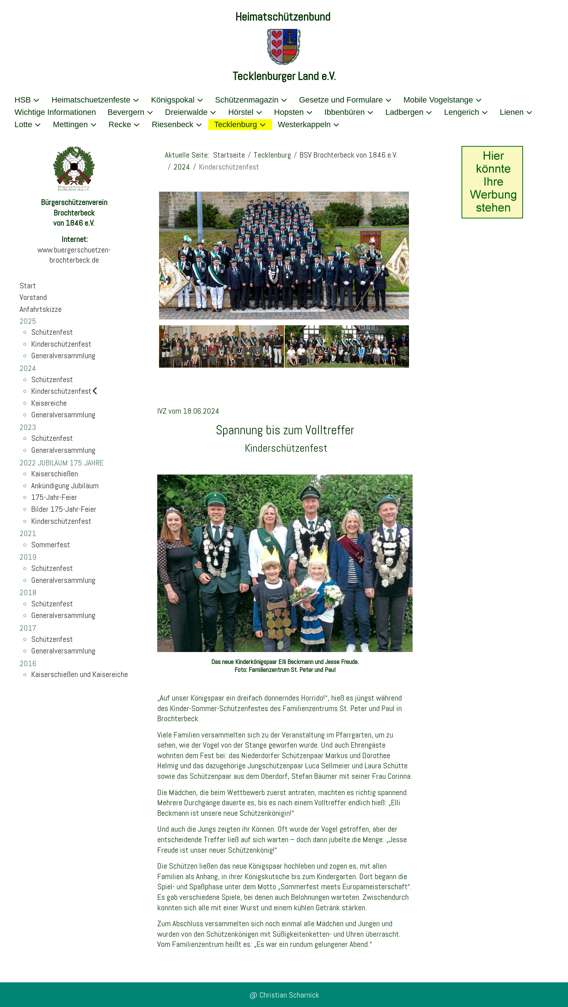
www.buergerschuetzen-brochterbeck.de (73, 255)
